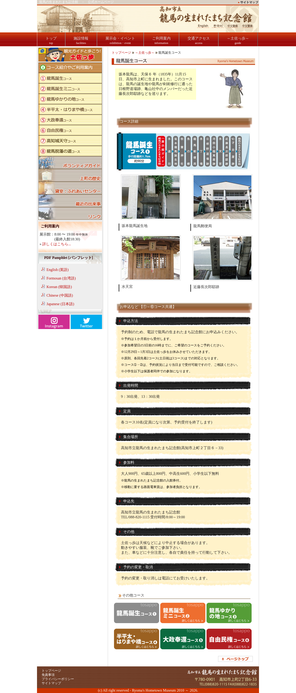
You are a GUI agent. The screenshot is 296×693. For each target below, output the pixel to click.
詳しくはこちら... (56, 244)
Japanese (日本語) (60, 304)
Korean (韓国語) (59, 287)
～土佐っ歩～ (144, 52)
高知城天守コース (70, 140)
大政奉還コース (70, 120)
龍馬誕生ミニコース (70, 88)
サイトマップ (51, 683)
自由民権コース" (70, 130)
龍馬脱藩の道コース (70, 151)
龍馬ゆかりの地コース (70, 99)
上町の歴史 (70, 175)
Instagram (54, 326)
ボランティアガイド (70, 162)
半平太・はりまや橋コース (70, 109)
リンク (70, 213)
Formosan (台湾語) (61, 278)
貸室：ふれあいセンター (70, 188)
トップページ (121, 52)
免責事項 (48, 675)
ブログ (70, 200)
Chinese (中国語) (59, 295)
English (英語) (57, 270)
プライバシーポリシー (58, 679)
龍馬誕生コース (70, 78)
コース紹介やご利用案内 (70, 67)
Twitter (86, 326)
